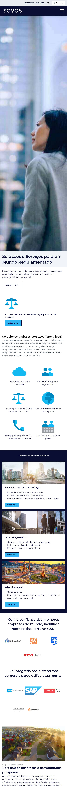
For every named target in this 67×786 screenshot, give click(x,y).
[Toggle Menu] (48, 3)
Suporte (40, 3)
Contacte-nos (12, 285)
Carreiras (29, 3)
